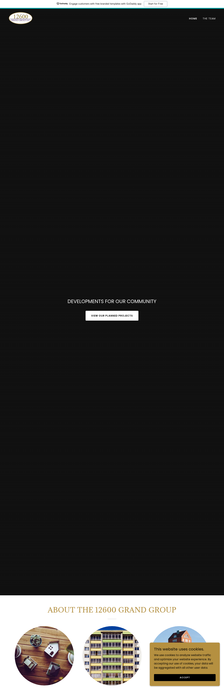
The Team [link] (209, 18)
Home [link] (193, 18)
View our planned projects (112, 315)
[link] (20, 18)
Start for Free (155, 4)
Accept (185, 684)
